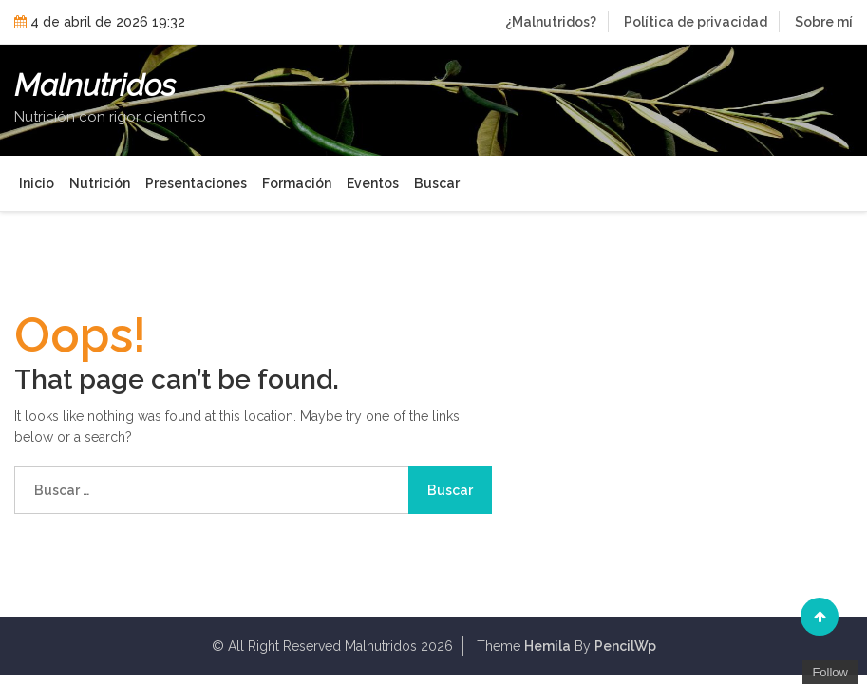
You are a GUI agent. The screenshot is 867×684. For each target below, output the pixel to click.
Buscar (437, 183)
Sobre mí (824, 21)
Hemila (547, 646)
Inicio (36, 183)
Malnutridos (95, 85)
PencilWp (625, 646)
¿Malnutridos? (550, 21)
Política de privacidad (695, 21)
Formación (296, 183)
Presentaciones (196, 183)
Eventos (373, 183)
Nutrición (99, 183)
